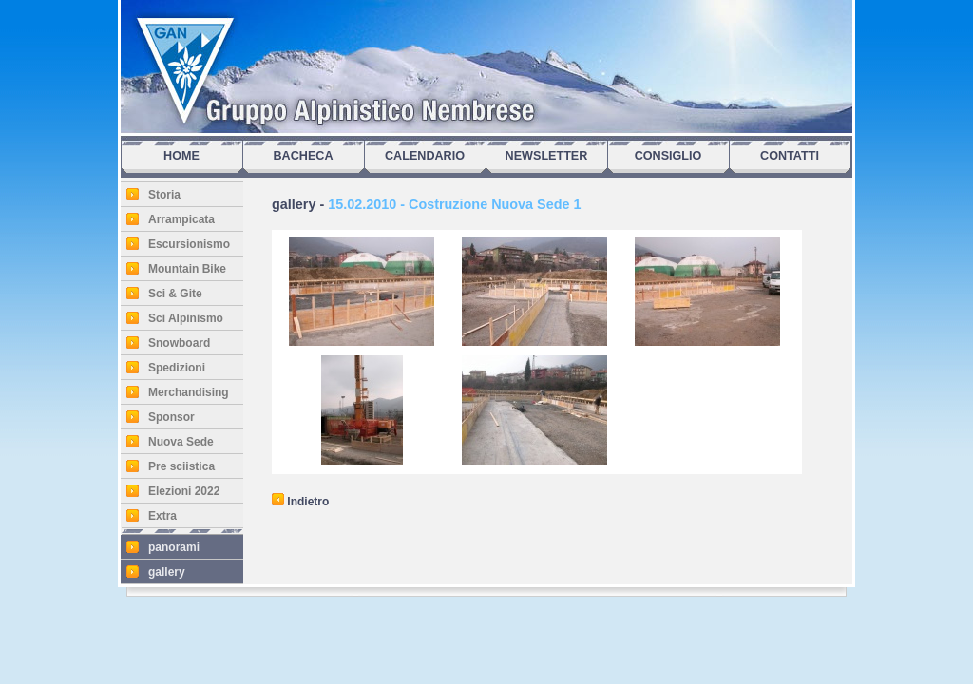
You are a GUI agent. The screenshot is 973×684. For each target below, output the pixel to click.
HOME (181, 155)
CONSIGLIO (668, 155)
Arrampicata (181, 219)
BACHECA (304, 155)
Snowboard (179, 343)
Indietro (300, 501)
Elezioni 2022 (183, 491)
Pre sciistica (181, 466)
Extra (162, 515)
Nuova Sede (181, 441)
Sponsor (171, 417)
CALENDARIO (425, 155)
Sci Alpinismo (185, 318)
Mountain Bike (187, 269)
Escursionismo (189, 244)
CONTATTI (789, 155)
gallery (166, 572)
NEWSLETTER (547, 155)
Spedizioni (176, 367)
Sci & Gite (175, 293)
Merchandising (188, 392)
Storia (164, 194)
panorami (174, 547)
